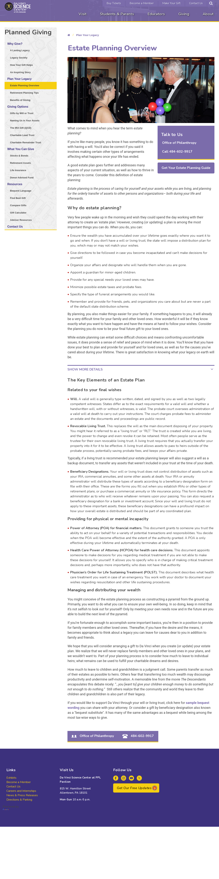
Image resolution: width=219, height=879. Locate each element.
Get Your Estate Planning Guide (186, 168)
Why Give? (14, 43)
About (208, 14)
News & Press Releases (22, 795)
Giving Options (17, 106)
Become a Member (142, 3)
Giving (183, 14)
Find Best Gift (18, 198)
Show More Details (85, 369)
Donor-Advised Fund (22, 177)
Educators (156, 14)
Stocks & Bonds (19, 155)
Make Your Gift (171, 3)
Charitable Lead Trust (22, 135)
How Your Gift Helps (21, 65)
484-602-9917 (137, 736)
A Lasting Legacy (20, 50)
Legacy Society (18, 57)
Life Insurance (18, 170)
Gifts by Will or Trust (21, 113)
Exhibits (11, 778)
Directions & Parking (19, 800)
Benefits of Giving (20, 100)
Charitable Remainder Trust (25, 142)
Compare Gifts (18, 205)
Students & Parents (117, 14)
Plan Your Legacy (19, 78)
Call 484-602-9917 (177, 151)
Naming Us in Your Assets (24, 120)
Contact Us (196, 3)
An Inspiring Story (20, 72)
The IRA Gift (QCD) (20, 127)
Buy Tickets (114, 3)
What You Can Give (20, 149)
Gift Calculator (18, 212)
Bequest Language (20, 190)
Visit (82, 14)
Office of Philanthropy (179, 143)
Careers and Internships (21, 791)
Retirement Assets (20, 163)
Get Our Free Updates (134, 788)
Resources (14, 184)
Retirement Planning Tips (24, 92)
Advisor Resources (21, 220)
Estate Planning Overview (24, 85)
